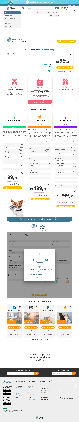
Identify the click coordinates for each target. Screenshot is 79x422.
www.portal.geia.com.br (66, 402)
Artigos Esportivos (54, 15)
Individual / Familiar (19, 387)
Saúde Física (56, 12)
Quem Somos (30, 386)
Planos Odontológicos (10, 18)
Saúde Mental (48, 12)
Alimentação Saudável (37, 12)
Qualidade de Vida (31, 394)
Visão (29, 388)
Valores (29, 389)
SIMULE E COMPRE (66, 41)
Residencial (18, 400)
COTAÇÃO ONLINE (65, 67)
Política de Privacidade (31, 399)
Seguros (7, 21)
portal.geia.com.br (12, 5)
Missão (29, 387)
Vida (16, 402)
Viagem (17, 401)
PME (16, 388)
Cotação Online (15, 327)
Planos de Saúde (8, 15)
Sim (37, 278)
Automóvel (17, 398)
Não (41, 277)
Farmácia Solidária (9, 26)
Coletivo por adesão (19, 389)
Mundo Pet (7, 23)
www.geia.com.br (65, 401)
